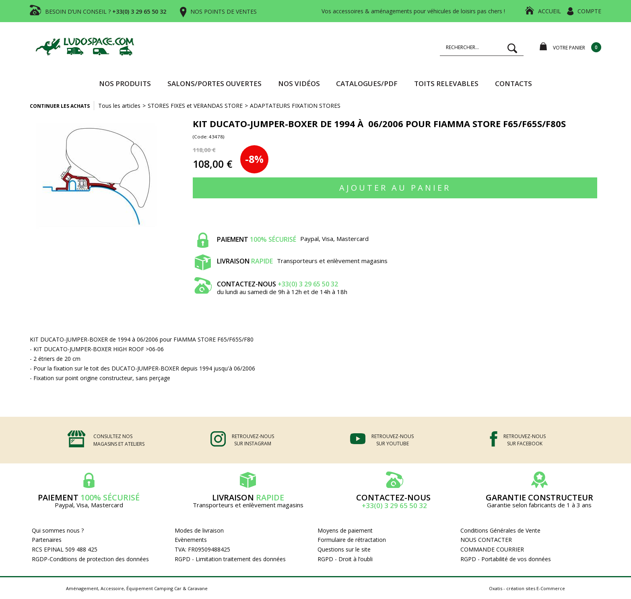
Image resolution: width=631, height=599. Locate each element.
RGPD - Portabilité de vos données (505, 559)
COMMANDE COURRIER (492, 549)
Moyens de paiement (345, 530)
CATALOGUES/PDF (367, 83)
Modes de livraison (199, 530)
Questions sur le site (344, 549)
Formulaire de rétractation (352, 539)
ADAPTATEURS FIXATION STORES (295, 105)
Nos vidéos (299, 83)
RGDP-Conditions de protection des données (90, 559)
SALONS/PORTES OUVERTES (214, 83)
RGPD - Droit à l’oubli (345, 559)
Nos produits (125, 83)
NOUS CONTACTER (486, 539)
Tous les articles (119, 105)
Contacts (513, 83)
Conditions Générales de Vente (500, 530)
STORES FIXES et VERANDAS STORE (195, 105)
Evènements (191, 539)
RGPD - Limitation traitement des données (230, 559)
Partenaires (47, 539)
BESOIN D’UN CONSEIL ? (105, 11)
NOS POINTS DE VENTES (223, 11)
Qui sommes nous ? (58, 530)
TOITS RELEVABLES (446, 83)
